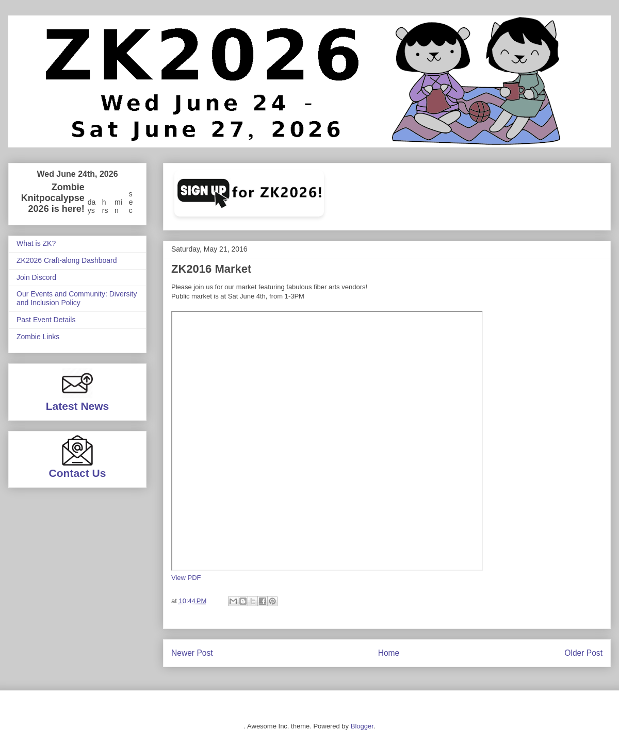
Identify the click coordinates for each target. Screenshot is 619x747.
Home (389, 653)
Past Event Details (46, 320)
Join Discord (36, 277)
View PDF (186, 578)
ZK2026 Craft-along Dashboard (67, 260)
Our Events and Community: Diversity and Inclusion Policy (77, 298)
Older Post (583, 653)
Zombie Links (38, 337)
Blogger (362, 726)
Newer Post (192, 653)
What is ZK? (36, 243)
